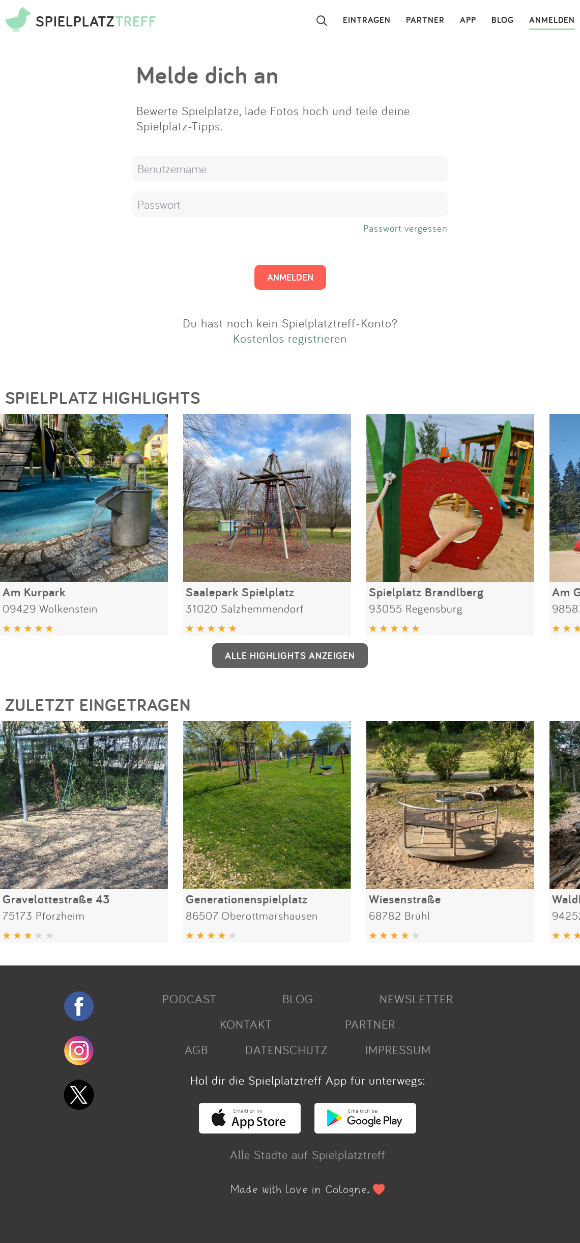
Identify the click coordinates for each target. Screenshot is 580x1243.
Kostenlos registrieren (290, 338)
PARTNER (425, 20)
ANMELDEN (552, 20)
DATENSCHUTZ (286, 1049)
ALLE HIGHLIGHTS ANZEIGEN (290, 655)
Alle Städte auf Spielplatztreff (308, 1154)
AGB (196, 1049)
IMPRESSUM (398, 1049)
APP (468, 20)
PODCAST (189, 998)
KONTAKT (246, 1024)
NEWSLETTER (416, 998)
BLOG (502, 20)
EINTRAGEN (367, 20)
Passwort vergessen (405, 228)
